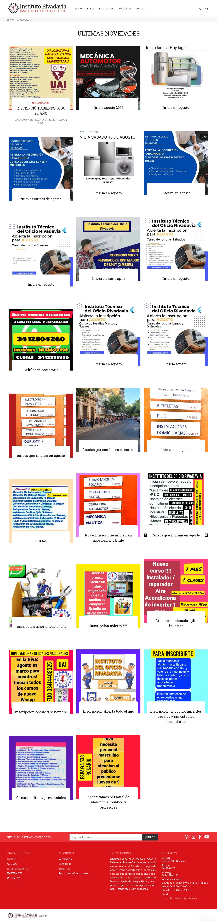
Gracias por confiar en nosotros (108, 450)
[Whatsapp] (186, 836)
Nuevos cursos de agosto (40, 199)
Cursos (41, 541)
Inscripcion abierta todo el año (41, 627)
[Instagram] (193, 836)
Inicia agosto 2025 (108, 108)
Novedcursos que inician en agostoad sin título (108, 538)
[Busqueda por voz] (200, 8)
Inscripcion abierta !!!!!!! (108, 626)
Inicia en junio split (108, 279)
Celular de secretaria (41, 370)
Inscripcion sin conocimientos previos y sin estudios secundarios (176, 716)
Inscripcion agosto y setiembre (41, 712)
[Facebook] (200, 836)
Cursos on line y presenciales (41, 798)
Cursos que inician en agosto (176, 535)
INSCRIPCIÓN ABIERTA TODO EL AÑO (40, 111)
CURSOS (12, 863)
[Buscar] (207, 8)
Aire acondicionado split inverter (176, 623)
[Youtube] (207, 836)
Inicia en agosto (176, 108)
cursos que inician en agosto (41, 456)
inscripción (40, 103)
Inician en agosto (175, 193)
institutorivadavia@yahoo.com (180, 898)
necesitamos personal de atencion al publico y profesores (108, 802)
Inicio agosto (176, 364)
